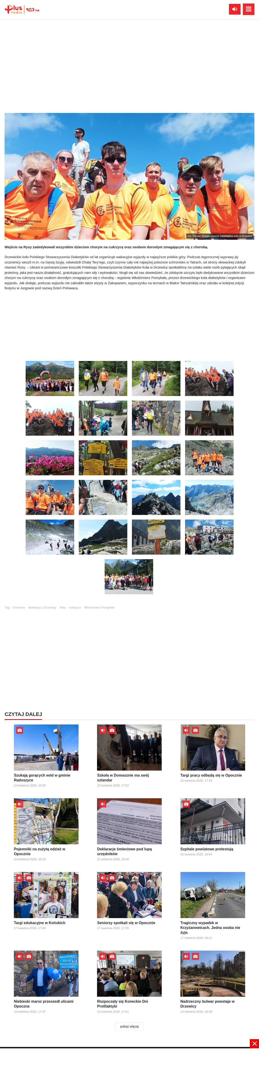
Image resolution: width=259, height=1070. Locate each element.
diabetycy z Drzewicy (42, 607)
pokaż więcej (129, 1026)
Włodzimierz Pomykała (99, 607)
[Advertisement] (129, 324)
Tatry (62, 607)
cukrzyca (75, 607)
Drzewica (19, 607)
